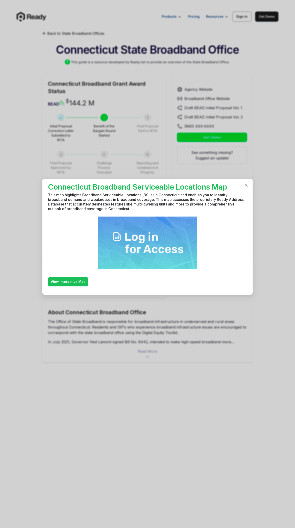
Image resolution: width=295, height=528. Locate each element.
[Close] (246, 185)
